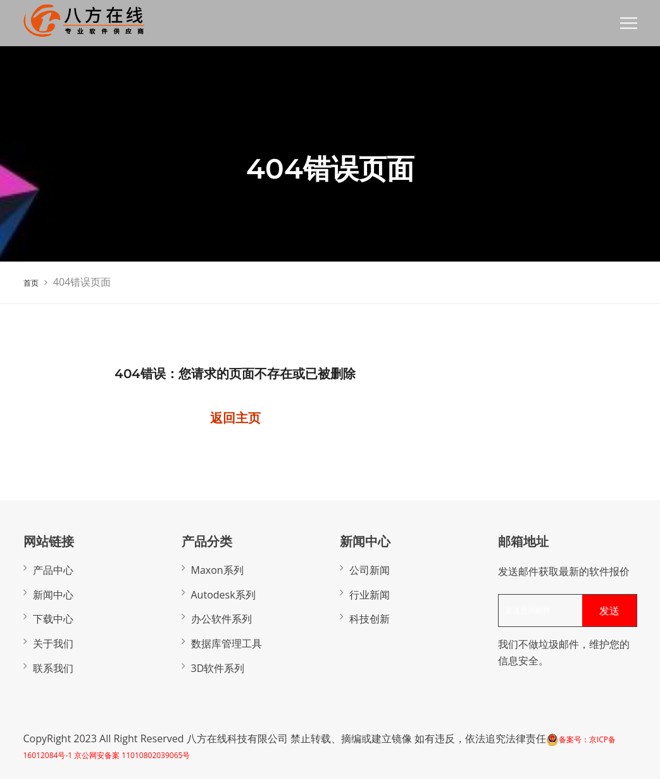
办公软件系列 (221, 619)
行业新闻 (369, 595)
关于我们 (53, 643)
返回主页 (235, 418)
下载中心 (53, 619)
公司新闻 (369, 570)
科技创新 (369, 619)
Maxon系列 (217, 570)
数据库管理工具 (226, 643)
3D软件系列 (218, 668)
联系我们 (53, 668)
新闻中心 (53, 595)
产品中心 (53, 570)
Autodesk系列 (223, 595)
